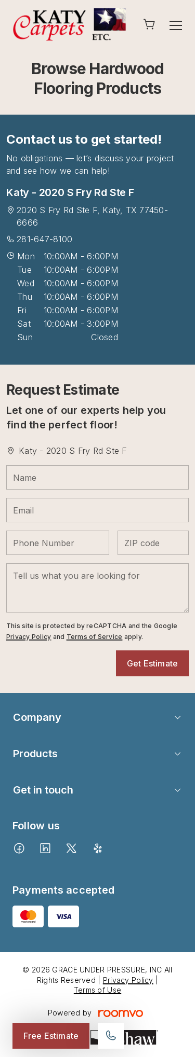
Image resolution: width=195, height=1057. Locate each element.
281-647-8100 (44, 239)
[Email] (97, 510)
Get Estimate (152, 663)
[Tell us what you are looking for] (97, 588)
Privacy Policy (28, 637)
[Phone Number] (57, 543)
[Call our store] (111, 1036)
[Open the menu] (176, 25)
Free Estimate (51, 1036)
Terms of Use (97, 989)
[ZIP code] (153, 543)
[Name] (97, 477)
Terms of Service (95, 637)
